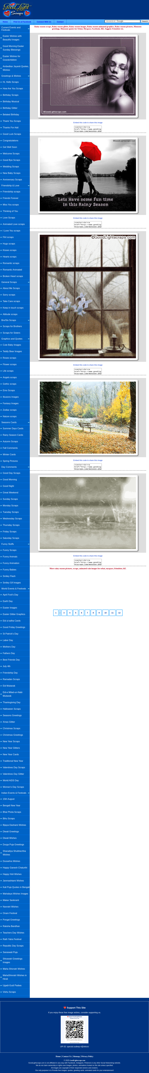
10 (106, 613)
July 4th (6, 666)
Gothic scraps (9, 384)
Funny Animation (11, 563)
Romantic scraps (11, 263)
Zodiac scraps (10, 410)
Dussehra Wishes (11, 861)
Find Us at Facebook (22, 22)
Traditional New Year (13, 761)
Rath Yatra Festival (12, 939)
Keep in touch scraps (13, 308)
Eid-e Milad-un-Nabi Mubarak (12, 694)
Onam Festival (10, 913)
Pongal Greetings (11, 920)
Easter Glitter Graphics (14, 614)
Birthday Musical (11, 101)
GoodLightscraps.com (77, 1060)
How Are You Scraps (13, 88)
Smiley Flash (9, 576)
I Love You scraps (11, 230)
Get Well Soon (10, 147)
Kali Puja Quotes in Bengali (16, 887)
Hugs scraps (9, 244)
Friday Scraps (9, 531)
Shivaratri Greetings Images (12, 961)
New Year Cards (11, 754)
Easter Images (10, 608)
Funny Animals (10, 556)
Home (5, 22)
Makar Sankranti (11, 900)
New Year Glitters (11, 748)
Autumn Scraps (10, 441)
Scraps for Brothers (12, 326)
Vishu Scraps (9, 992)
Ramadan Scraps (11, 679)
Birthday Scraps (10, 95)
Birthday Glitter (10, 108)
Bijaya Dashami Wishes (14, 825)
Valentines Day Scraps (14, 767)
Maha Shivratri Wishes (14, 969)
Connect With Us (44, 22)
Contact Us (67, 1056)
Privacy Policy (87, 1056)
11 (112, 613)
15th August (9, 799)
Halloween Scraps (12, 709)
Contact (60, 22)
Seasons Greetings (12, 715)
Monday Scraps (10, 505)
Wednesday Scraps (12, 518)
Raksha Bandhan (11, 926)
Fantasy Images (11, 403)
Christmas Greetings (13, 735)
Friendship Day (10, 673)
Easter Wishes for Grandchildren (11, 58)
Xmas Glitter (9, 722)
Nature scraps (10, 416)
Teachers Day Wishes (13, 933)
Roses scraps (9, 358)
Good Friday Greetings (14, 627)
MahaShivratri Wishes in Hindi (15, 977)
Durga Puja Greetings (13, 844)
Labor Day (8, 640)
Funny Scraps (9, 550)
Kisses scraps (9, 250)
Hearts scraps (9, 257)
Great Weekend (10, 492)
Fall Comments (10, 448)
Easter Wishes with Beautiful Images (12, 38)
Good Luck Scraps (12, 134)
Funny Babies (9, 569)
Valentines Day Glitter (13, 774)
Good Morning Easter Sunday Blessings (13, 48)
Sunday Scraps (10, 499)
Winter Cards (9, 454)
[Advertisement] (88, 589)
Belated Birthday (11, 114)
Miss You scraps (11, 204)
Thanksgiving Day (11, 702)
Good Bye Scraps (11, 160)
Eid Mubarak (9, 686)
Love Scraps (9, 217)
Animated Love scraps (14, 224)
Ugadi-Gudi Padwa (12, 985)
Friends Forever (10, 198)
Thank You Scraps (12, 121)
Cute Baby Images (12, 345)
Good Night (8, 486)
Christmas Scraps (11, 728)
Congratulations (10, 140)
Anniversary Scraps (12, 179)
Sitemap (76, 1056)
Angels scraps (10, 377)
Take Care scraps (11, 301)
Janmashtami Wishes (13, 880)
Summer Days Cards (13, 428)
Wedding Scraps (11, 166)
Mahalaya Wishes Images (15, 894)
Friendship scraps (11, 191)
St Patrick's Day (10, 634)
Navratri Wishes (10, 907)
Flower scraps (10, 364)
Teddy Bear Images (12, 351)
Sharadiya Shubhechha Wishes (14, 853)
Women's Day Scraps (13, 787)
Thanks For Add (10, 127)
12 (119, 613)
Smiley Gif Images (12, 582)
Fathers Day (9, 653)
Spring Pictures (10, 461)
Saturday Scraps (11, 538)
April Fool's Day (10, 595)
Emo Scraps (9, 390)
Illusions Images (11, 397)
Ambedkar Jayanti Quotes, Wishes (16, 68)
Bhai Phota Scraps (12, 812)
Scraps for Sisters (11, 333)
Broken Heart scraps (13, 276)
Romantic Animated (12, 270)
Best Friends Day (11, 660)
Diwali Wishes (10, 838)
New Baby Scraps (11, 173)
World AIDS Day (11, 780)
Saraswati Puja (10, 952)
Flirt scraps (8, 237)
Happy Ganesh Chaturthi (15, 867)
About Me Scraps (11, 288)
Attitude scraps (10, 314)
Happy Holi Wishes (12, 874)
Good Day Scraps (11, 473)
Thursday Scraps (11, 525)
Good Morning (10, 479)
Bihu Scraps (9, 818)
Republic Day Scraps (13, 946)
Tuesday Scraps (11, 512)
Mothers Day (9, 647)
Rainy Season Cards (13, 435)
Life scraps (8, 371)
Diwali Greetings (11, 831)
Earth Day (8, 601)
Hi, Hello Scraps (11, 82)
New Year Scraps (11, 741)
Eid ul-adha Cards (12, 621)
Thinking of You (10, 211)
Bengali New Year (11, 805)
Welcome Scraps (11, 153)
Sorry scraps (9, 295)
